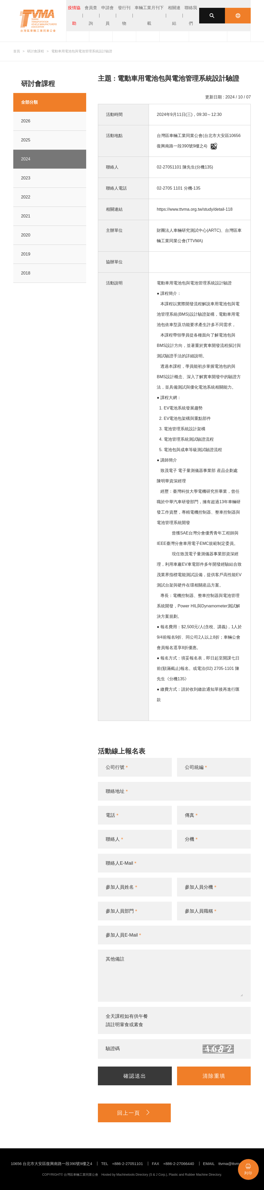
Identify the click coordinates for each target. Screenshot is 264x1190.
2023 (25, 178)
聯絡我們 (191, 15)
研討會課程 (35, 51)
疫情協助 (74, 15)
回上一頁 (134, 1113)
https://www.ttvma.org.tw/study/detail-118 (194, 209)
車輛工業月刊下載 (149, 15)
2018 (25, 273)
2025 (25, 140)
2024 (25, 159)
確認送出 (134, 1076)
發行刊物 (124, 15)
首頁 (16, 51)
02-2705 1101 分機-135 (178, 188)
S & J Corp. (158, 1174)
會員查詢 (91, 15)
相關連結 (174, 15)
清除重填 (214, 1076)
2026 (25, 121)
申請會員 (107, 15)
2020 (25, 235)
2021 (25, 216)
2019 (25, 254)
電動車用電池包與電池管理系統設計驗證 (81, 51)
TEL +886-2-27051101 (122, 1163)
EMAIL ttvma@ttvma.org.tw (228, 1163)
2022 (25, 197)
